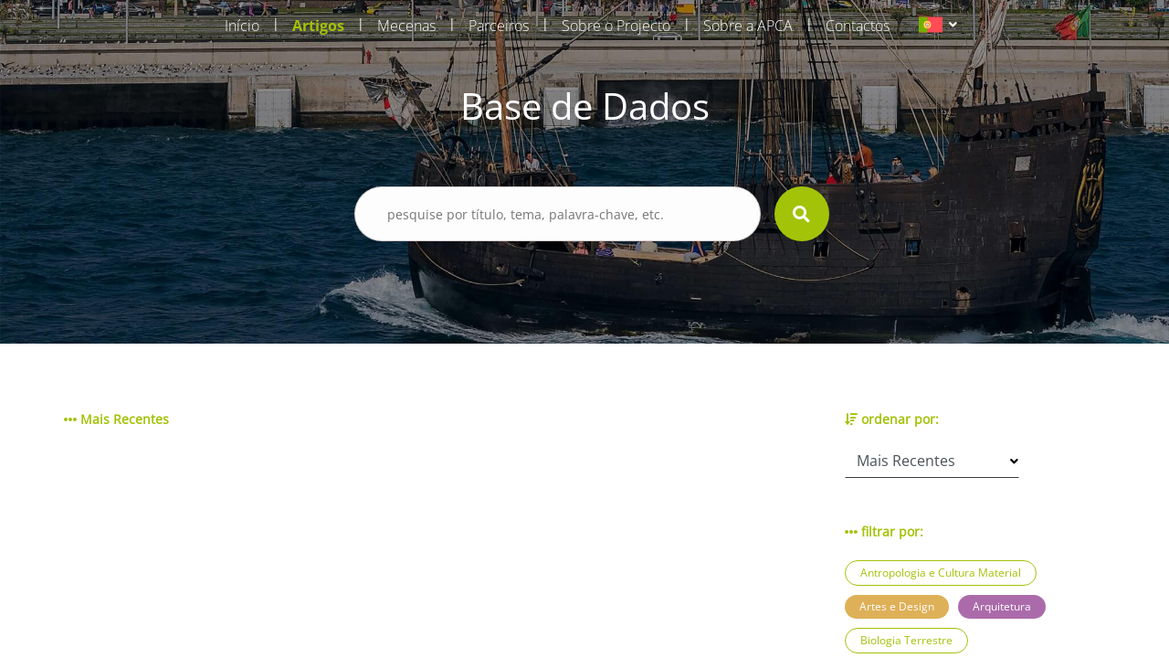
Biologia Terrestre (906, 640)
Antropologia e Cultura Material (940, 572)
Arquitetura (1002, 606)
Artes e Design (896, 606)
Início (242, 26)
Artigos (318, 26)
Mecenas (406, 26)
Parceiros (499, 26)
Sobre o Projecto (616, 26)
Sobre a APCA (748, 26)
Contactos (858, 26)
